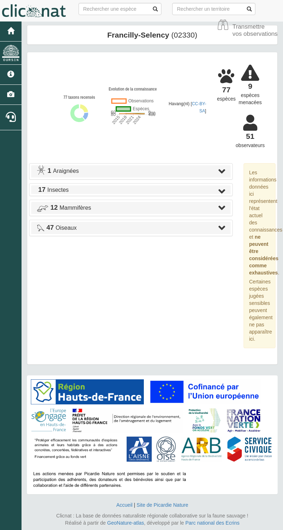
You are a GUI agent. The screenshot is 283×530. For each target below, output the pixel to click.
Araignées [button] (58, 171)
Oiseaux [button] (57, 228)
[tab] (131, 171)
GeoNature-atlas (125, 523)
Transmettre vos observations (255, 30)
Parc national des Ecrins (212, 523)
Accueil (124, 505)
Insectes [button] (53, 190)
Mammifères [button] (64, 208)
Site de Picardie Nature (162, 505)
